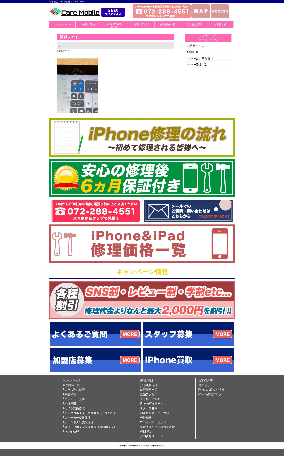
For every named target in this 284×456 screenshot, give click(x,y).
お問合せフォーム (151, 436)
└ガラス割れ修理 (73, 389)
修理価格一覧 (167, 24)
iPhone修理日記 (197, 64)
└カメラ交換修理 (73, 408)
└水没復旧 (69, 403)
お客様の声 (220, 24)
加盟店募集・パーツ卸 (154, 413)
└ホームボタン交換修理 (77, 422)
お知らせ (193, 51)
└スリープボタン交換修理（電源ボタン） (89, 426)
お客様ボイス (195, 45)
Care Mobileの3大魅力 (115, 25)
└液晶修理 (69, 394)
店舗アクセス (148, 394)
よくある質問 (194, 24)
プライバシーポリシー (154, 422)
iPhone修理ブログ (210, 394)
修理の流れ (88, 24)
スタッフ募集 (148, 408)
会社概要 (146, 417)
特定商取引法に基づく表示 (157, 426)
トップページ (62, 24)
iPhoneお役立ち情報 (200, 58)
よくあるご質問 (150, 399)
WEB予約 (146, 431)
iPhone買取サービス (153, 403)
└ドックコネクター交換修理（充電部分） (89, 413)
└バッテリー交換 (73, 399)
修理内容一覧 (141, 24)
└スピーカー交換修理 (76, 417)
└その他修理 (70, 431)
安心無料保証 (148, 385)
